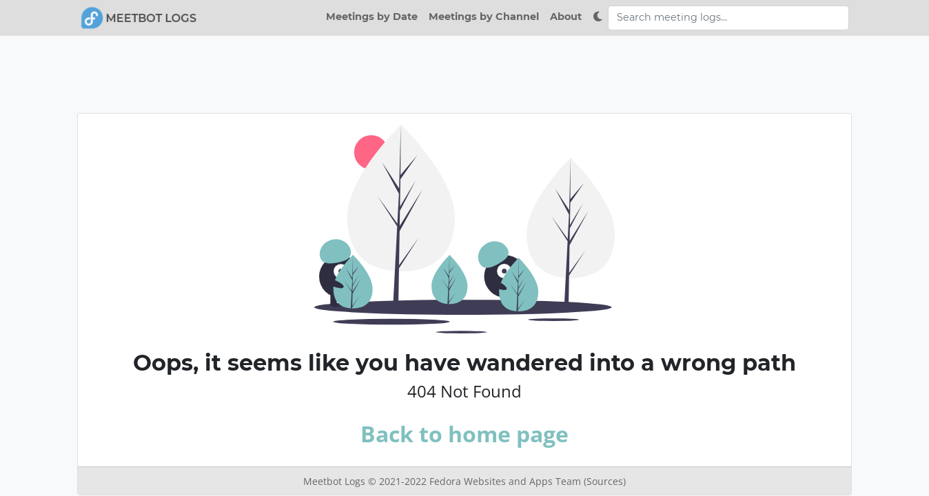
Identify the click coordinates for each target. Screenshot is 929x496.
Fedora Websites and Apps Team (506, 481)
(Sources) (605, 481)
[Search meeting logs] (728, 18)
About (566, 16)
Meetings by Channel (484, 16)
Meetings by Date (372, 16)
